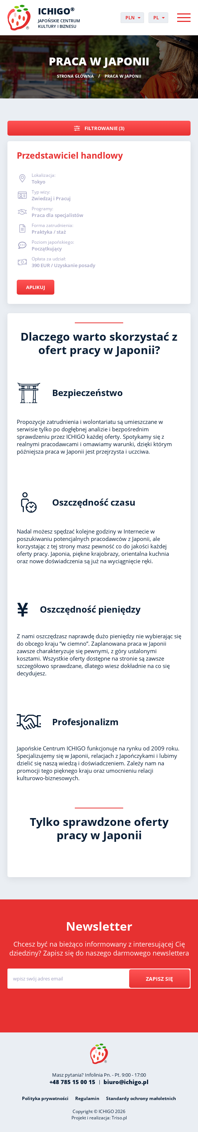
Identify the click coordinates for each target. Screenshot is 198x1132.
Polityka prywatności (45, 1098)
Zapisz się (159, 978)
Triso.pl (119, 1118)
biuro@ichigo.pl (125, 1082)
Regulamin (87, 1098)
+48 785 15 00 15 (72, 1082)
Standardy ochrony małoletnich (141, 1098)
